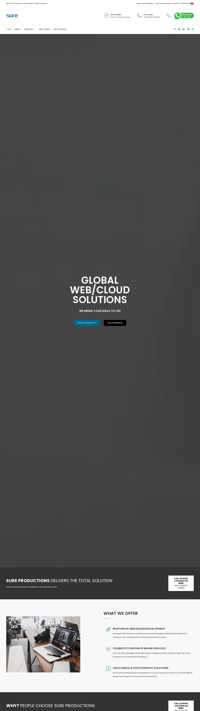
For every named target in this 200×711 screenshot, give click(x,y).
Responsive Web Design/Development (139, 628)
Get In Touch (60, 29)
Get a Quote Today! (181, 583)
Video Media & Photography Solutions (140, 668)
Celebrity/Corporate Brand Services (139, 648)
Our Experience (114, 322)
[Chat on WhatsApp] (183, 15)
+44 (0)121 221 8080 (151, 17)
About (18, 29)
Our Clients (44, 29)
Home (8, 29)
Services (28, 29)
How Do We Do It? (87, 322)
